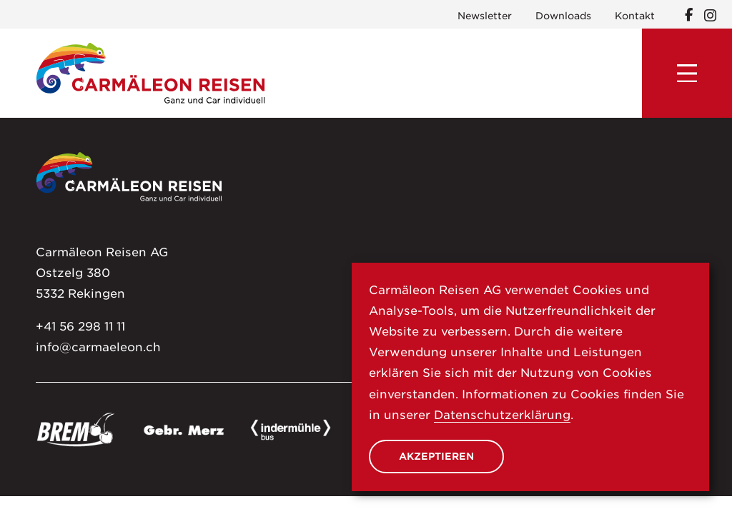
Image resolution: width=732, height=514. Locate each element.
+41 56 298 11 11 (80, 326)
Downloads (563, 15)
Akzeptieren (436, 456)
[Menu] (687, 73)
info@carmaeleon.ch (98, 347)
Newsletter (485, 15)
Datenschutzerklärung (502, 415)
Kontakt (635, 15)
